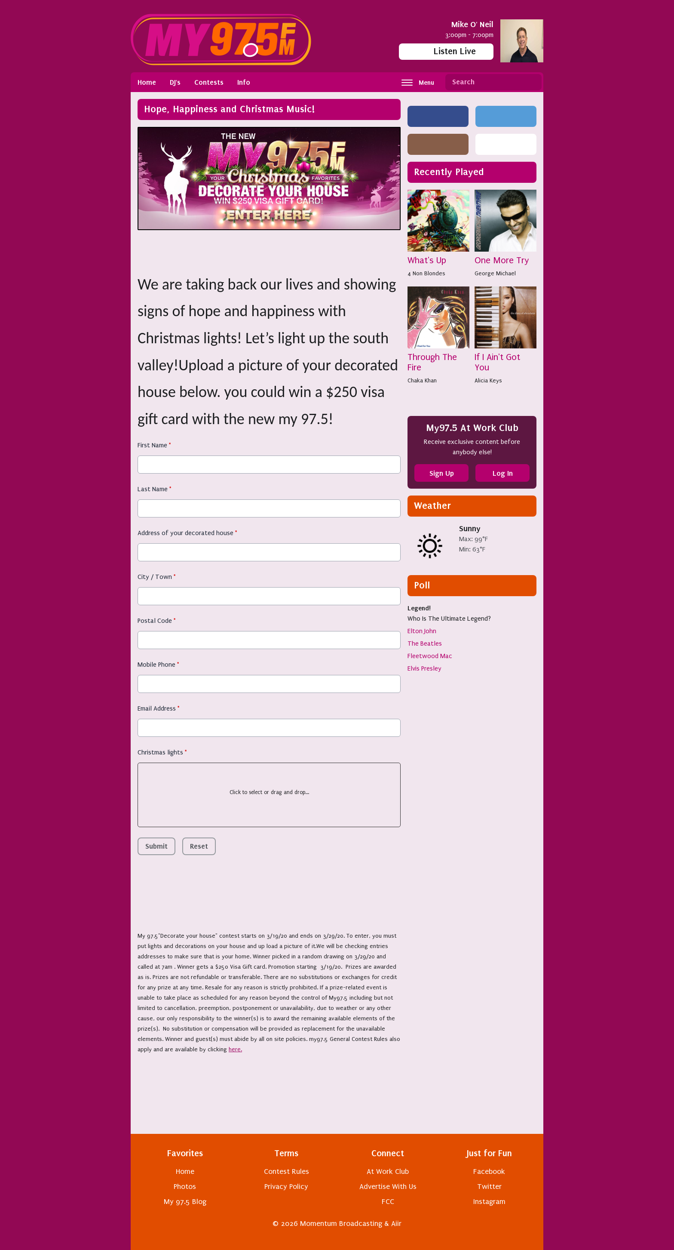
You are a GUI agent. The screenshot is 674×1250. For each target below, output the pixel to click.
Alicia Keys (488, 380)
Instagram (489, 1202)
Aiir (396, 1223)
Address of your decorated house (187, 533)
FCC (388, 1202)
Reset (199, 846)
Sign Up (441, 473)
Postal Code (156, 621)
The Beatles (424, 643)
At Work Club (388, 1171)
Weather (432, 505)
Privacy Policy (286, 1186)
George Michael (495, 273)
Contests (209, 82)
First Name (154, 445)
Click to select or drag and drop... (269, 792)
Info (243, 82)
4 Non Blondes (426, 273)
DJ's (175, 82)
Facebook (489, 1171)
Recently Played (449, 172)
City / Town (156, 577)
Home (147, 82)
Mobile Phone (158, 664)
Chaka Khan (422, 380)
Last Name (154, 489)
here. (235, 1049)
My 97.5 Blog (185, 1202)
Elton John (421, 631)
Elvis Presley (424, 668)
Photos (185, 1186)
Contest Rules (286, 1171)
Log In (503, 473)
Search (531, 82)
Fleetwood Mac (429, 656)
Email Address (158, 708)
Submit (156, 846)
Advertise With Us (388, 1186)
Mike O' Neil (472, 24)
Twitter (489, 1186)
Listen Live (446, 51)
